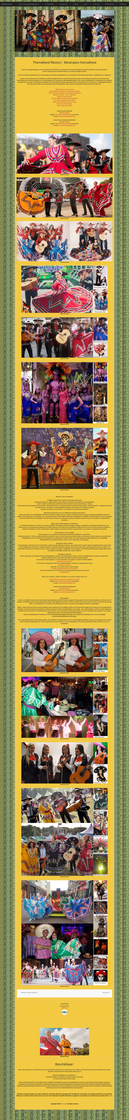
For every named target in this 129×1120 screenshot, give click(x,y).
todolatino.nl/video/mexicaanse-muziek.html (64, 568)
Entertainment (63, 4)
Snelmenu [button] (123, 4)
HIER (110, 1095)
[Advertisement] (64, 1115)
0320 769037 (65, 113)
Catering (75, 4)
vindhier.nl (64, 1008)
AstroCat (63, 1104)
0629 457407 (58, 114)
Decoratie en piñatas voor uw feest (64, 100)
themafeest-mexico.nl (64, 565)
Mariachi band (6, 4)
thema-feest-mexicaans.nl (64, 561)
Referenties (96, 4)
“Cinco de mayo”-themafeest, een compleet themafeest (64, 93)
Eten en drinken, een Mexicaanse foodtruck (64, 98)
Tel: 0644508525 (49, 4)
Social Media (64, 1004)
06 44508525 (67, 123)
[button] (29, 993)
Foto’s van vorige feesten (64, 104)
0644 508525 (67, 114)
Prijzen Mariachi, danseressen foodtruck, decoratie (64, 91)
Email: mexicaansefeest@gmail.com (29, 4)
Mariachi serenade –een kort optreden (64, 95)
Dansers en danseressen (64, 96)
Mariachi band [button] (109, 4)
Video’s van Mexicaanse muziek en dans (64, 102)
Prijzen (85, 4)
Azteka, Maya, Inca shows (64, 105)
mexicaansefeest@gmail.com (67, 116)
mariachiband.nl (64, 572)
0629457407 (58, 123)
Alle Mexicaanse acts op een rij (64, 89)
